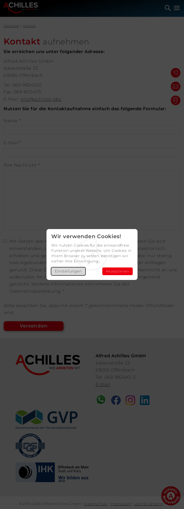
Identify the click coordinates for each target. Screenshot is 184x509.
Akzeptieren (117, 271)
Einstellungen (68, 271)
